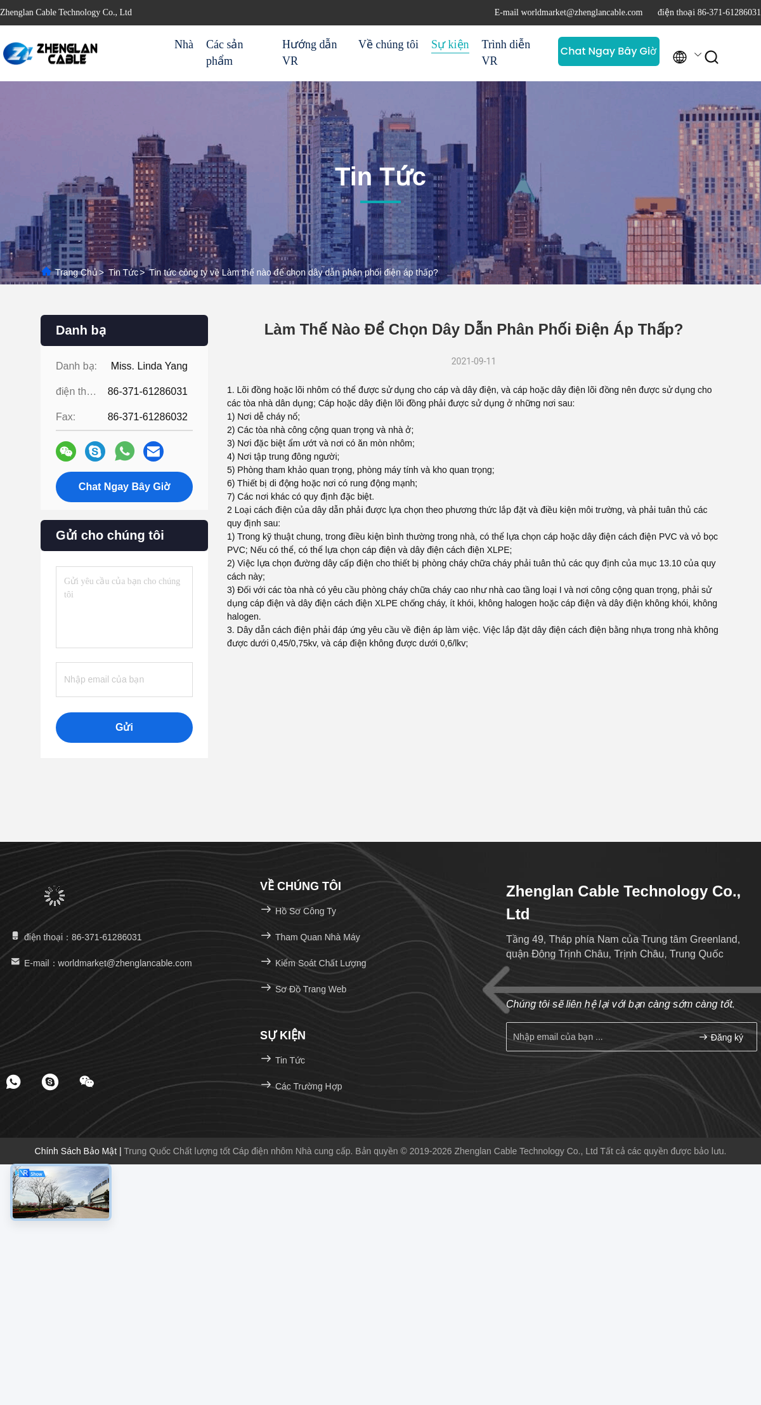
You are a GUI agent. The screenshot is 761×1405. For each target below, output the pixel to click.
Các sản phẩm (225, 52)
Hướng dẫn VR (309, 52)
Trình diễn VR (506, 52)
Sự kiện (450, 44)
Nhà (183, 44)
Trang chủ (76, 272)
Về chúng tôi (388, 44)
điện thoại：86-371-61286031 (75, 937)
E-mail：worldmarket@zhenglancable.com (100, 963)
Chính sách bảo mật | (79, 1151)
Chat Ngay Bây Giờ (608, 51)
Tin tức (123, 272)
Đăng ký (720, 1037)
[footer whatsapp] (13, 1081)
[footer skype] (50, 1081)
